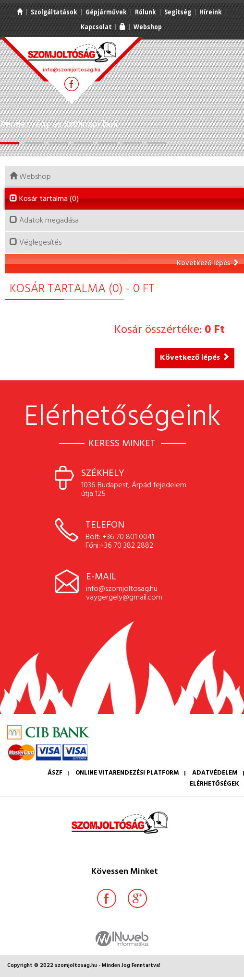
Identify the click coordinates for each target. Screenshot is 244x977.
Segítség (177, 12)
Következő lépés (208, 263)
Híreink (210, 12)
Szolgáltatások (54, 12)
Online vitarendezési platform (127, 773)
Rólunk (145, 12)
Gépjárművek (106, 12)
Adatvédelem (215, 773)
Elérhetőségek (214, 784)
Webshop (148, 27)
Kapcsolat (96, 27)
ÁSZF (55, 773)
